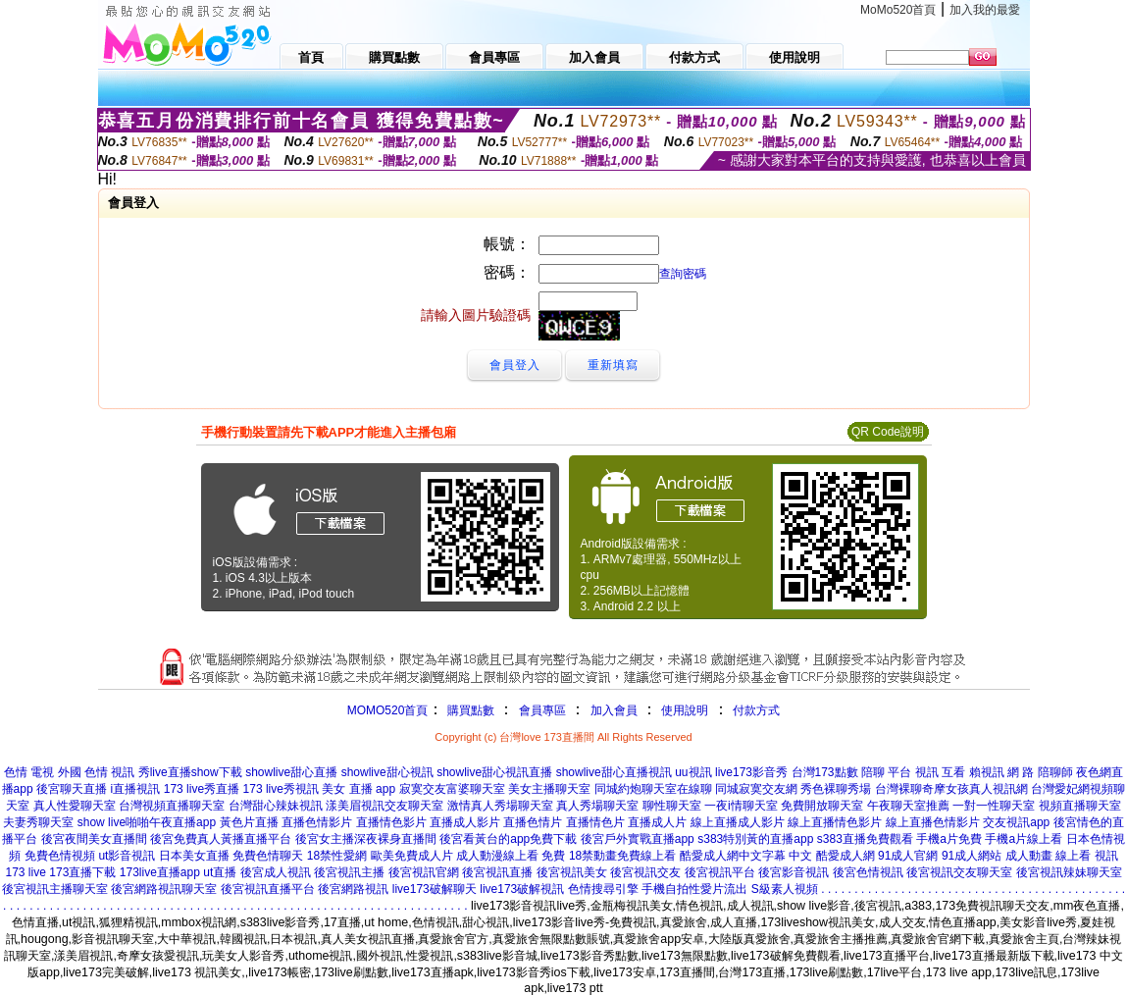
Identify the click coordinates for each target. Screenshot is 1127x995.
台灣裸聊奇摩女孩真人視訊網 (951, 789)
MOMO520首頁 (388, 710)
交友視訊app (1016, 822)
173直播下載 (82, 872)
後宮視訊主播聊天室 (55, 889)
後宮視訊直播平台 (268, 889)
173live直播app (160, 872)
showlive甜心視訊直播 (494, 772)
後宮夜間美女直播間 (94, 839)
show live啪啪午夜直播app (146, 822)
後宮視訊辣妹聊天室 (1069, 872)
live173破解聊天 (434, 889)
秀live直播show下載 (190, 772)
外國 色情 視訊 (96, 772)
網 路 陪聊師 (1040, 772)
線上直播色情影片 (933, 822)
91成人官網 (908, 856)
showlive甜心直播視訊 (614, 772)
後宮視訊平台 (720, 872)
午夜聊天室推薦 (908, 805)
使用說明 (684, 710)
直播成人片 (657, 822)
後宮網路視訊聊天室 (164, 889)
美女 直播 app (358, 789)
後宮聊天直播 (71, 789)
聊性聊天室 (671, 805)
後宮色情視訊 (868, 872)
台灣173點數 (825, 772)
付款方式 (756, 710)
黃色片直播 (249, 822)
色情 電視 (29, 772)
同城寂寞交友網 (756, 789)
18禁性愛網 (337, 856)
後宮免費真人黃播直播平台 (220, 839)
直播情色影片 (391, 822)
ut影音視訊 (126, 856)
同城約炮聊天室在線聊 (653, 789)
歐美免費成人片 (412, 856)
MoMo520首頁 (898, 10)
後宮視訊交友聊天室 (959, 872)
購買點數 (468, 710)
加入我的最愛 (984, 10)
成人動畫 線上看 (1048, 856)
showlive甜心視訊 (387, 772)
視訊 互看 (940, 772)
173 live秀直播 (201, 789)
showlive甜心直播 (291, 772)
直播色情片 (532, 822)
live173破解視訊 (522, 889)
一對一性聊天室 (993, 805)
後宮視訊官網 (423, 872)
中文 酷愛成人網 (831, 856)
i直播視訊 (136, 789)
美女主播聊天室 (549, 789)
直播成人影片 (465, 822)
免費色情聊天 (267, 856)
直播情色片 (595, 822)
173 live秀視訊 (281, 789)
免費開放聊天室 (822, 805)
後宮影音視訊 (793, 872)
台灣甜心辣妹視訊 (276, 805)
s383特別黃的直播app (755, 839)
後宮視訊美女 (572, 872)
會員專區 (542, 710)
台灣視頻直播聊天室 (172, 805)
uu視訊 (693, 772)
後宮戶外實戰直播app (637, 839)
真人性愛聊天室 (74, 805)
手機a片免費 (949, 839)
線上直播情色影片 (835, 822)
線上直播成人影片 (738, 822)
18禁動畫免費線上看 (622, 856)
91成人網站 (971, 856)
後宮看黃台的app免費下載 (508, 839)
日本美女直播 (194, 856)
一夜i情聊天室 (741, 805)
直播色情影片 (317, 822)
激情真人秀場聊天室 (500, 805)
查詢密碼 (682, 274)
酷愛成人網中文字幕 (733, 856)
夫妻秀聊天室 (38, 822)
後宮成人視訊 (275, 872)
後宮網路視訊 (353, 889)
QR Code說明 (887, 432)
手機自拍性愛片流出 (694, 889)
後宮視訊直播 (497, 872)
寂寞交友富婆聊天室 (452, 789)
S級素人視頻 (784, 889)
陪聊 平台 (886, 772)
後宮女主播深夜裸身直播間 (365, 839)
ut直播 (219, 872)
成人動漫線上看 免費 (510, 856)
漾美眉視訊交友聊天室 (384, 805)
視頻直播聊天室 (1080, 805)
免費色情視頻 (60, 856)
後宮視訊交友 (645, 872)
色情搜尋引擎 (603, 889)
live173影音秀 (751, 772)
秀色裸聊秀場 (835, 789)
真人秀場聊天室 (597, 805)
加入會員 (614, 710)
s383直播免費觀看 (865, 839)
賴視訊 (986, 772)
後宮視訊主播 (349, 872)
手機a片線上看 (1023, 839)
